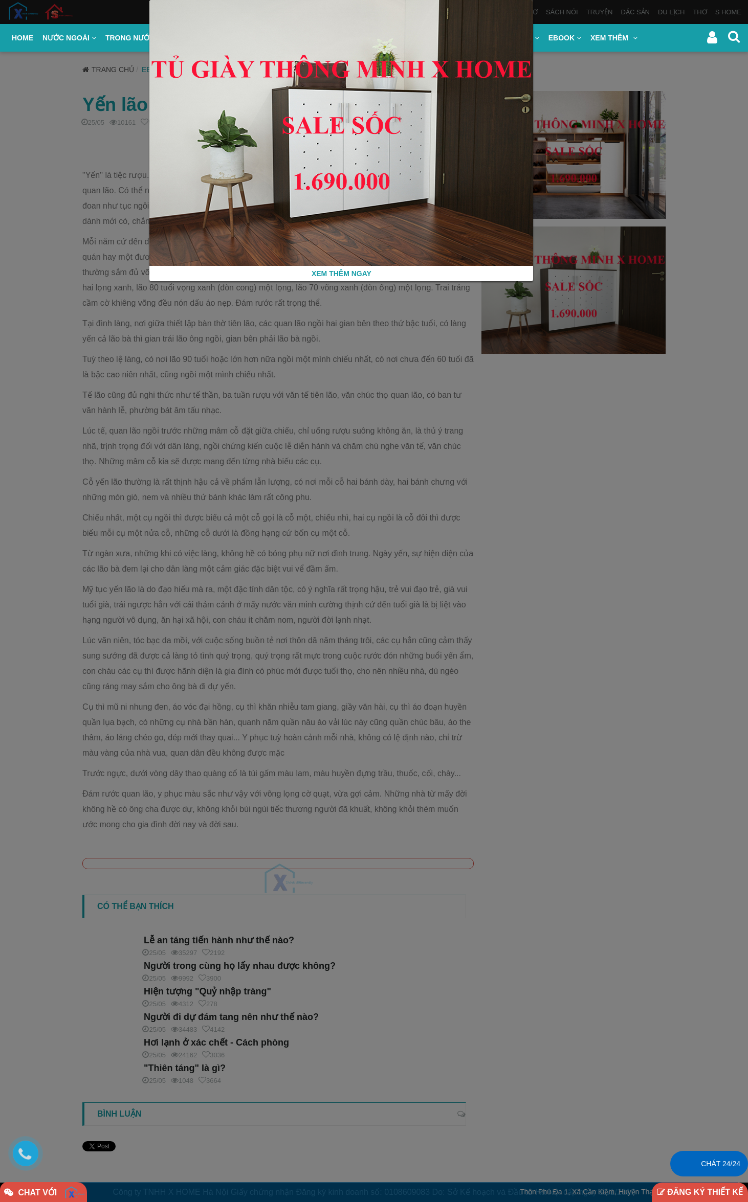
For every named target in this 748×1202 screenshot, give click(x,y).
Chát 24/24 (720, 1164)
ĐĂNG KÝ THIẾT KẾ (700, 1192)
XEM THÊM (613, 38)
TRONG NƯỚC (133, 38)
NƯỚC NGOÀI (69, 38)
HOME (22, 38)
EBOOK (564, 38)
